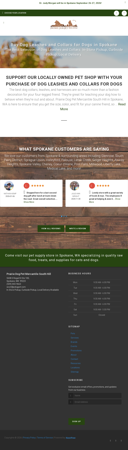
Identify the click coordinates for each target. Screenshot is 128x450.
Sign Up (76, 421)
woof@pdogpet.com (16, 287)
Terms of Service (45, 437)
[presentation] (84, 410)
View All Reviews (50, 228)
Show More (29, 202)
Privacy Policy (29, 437)
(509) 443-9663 (14, 284)
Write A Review (77, 228)
